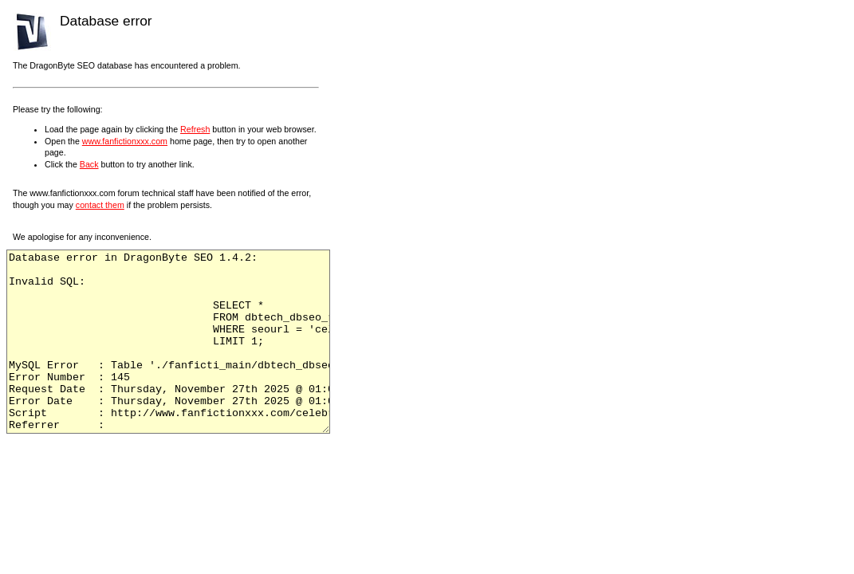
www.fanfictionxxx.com (124, 141)
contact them (100, 205)
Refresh (195, 129)
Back (89, 164)
